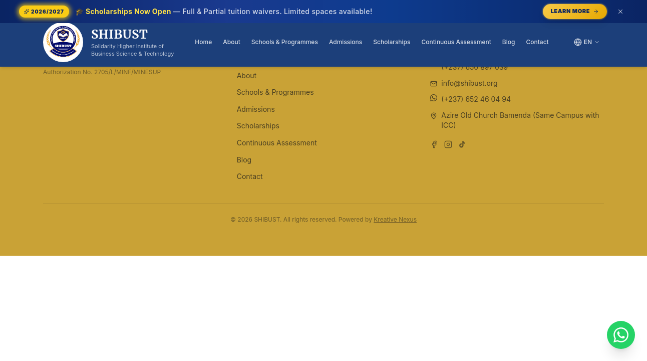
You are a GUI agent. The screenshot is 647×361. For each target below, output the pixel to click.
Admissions (345, 42)
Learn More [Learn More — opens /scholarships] (575, 11)
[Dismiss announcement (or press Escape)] (620, 11)
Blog (508, 42)
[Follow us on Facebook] (434, 144)
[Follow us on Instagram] (448, 144)
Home (203, 42)
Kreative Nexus (395, 219)
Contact (537, 42)
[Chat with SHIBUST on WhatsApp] (621, 335)
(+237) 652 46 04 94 (476, 99)
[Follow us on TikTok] (462, 144)
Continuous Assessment (456, 42)
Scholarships (391, 42)
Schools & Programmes (284, 42)
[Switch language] (587, 42)
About (231, 42)
